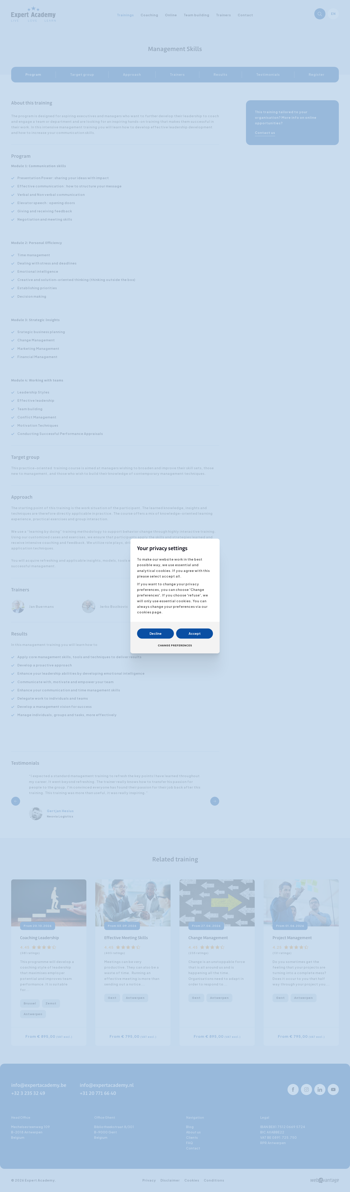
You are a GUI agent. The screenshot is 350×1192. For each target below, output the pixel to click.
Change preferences (175, 645)
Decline (156, 634)
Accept (195, 634)
